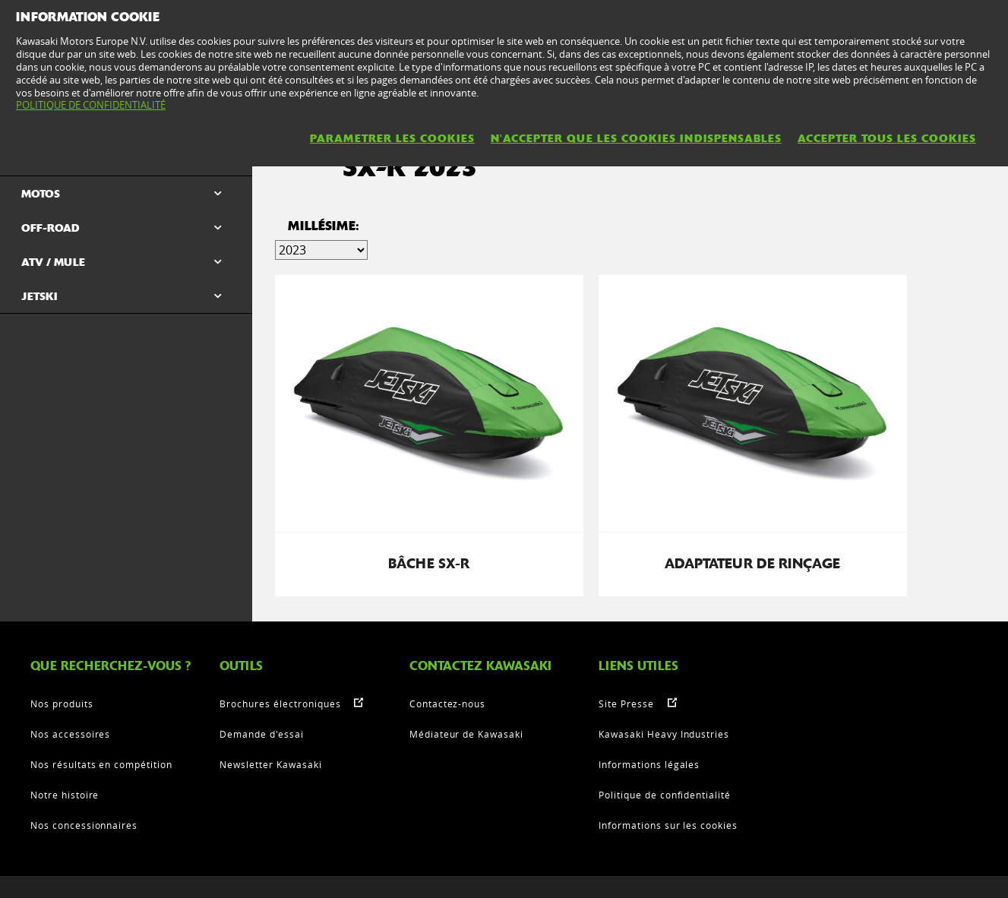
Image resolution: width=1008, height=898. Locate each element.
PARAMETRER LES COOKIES (392, 138)
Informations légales (649, 700)
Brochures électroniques (280, 640)
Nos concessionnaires (83, 761)
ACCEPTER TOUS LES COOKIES (887, 138)
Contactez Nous (270, 871)
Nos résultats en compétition (101, 700)
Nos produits (61, 640)
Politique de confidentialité (665, 731)
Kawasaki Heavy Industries (664, 670)
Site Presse (626, 640)
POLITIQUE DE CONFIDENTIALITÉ (91, 105)
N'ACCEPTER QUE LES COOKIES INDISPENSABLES (636, 138)
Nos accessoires (70, 670)
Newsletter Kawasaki (270, 700)
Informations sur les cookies (668, 761)
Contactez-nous (447, 640)
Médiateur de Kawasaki (466, 670)
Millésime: (323, 232)
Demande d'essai (261, 670)
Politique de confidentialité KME (514, 871)
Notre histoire (64, 731)
